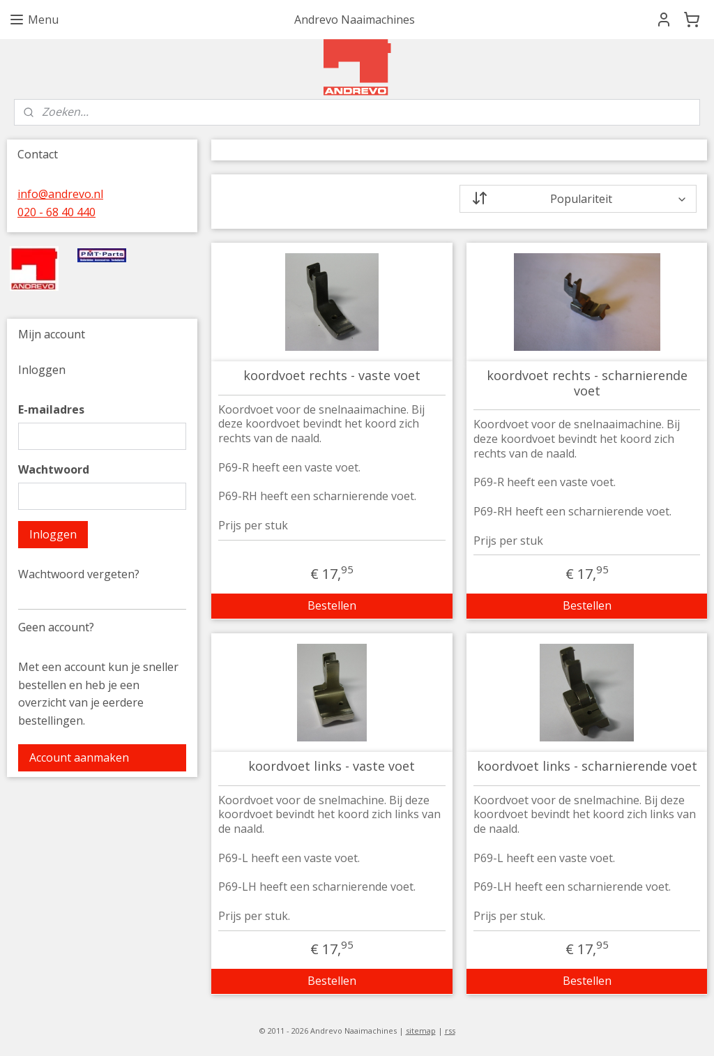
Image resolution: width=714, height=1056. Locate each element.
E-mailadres (51, 409)
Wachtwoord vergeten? (78, 574)
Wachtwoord (53, 469)
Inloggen (53, 534)
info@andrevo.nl (60, 194)
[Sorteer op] (577, 199)
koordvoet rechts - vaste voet (331, 376)
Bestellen (331, 605)
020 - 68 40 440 (56, 212)
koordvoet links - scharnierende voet (586, 766)
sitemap (421, 1030)
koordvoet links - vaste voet (331, 766)
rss (450, 1030)
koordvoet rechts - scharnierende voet (586, 383)
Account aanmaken (79, 757)
